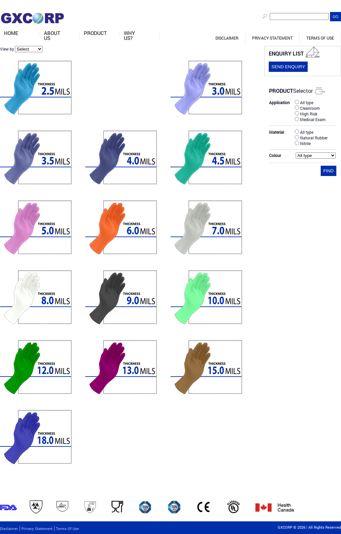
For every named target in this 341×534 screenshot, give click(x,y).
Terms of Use (320, 38)
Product (95, 33)
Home (11, 33)
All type (304, 102)
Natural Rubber (311, 137)
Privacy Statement (272, 38)
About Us (52, 36)
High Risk (306, 113)
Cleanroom (307, 107)
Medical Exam (310, 119)
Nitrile (303, 143)
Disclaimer (226, 38)
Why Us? (129, 36)
